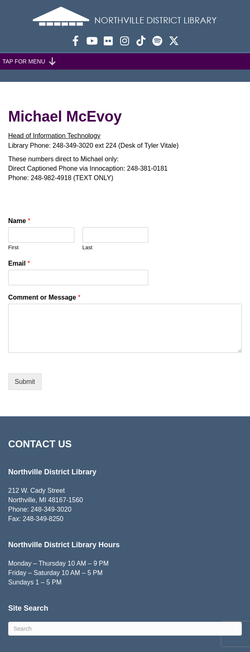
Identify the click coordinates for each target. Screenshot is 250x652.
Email (19, 263)
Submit (25, 381)
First (13, 247)
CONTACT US (40, 443)
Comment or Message (44, 297)
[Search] (125, 629)
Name (19, 220)
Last (88, 247)
